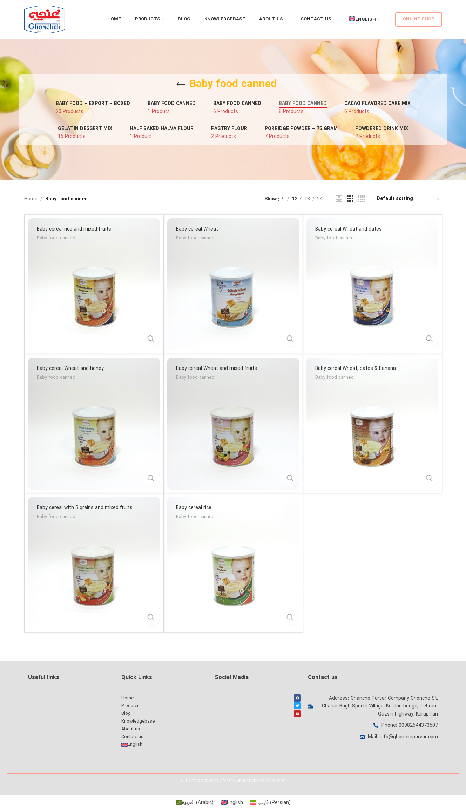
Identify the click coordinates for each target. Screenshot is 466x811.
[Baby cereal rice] (233, 563)
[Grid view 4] (361, 199)
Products (130, 706)
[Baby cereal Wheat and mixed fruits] (233, 424)
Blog (126, 713)
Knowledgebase (138, 721)
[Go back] (180, 85)
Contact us (132, 736)
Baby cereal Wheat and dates (348, 229)
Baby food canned (56, 238)
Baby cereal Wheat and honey (70, 368)
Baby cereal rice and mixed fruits (74, 229)
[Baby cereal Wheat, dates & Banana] (372, 424)
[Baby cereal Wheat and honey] (94, 424)
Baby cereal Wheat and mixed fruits (216, 368)
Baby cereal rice (193, 508)
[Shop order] (409, 199)
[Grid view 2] (339, 199)
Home (31, 199)
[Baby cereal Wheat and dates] (372, 284)
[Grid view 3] (350, 199)
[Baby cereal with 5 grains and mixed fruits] (94, 563)
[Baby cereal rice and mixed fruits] (94, 284)
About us (130, 729)
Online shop (418, 19)
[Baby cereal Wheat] (233, 284)
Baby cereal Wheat (197, 229)
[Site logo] (44, 19)
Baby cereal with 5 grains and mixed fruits (85, 508)
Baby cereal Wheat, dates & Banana (355, 368)
